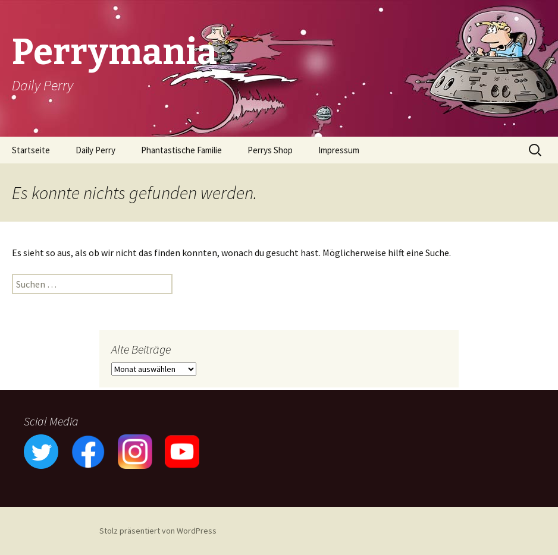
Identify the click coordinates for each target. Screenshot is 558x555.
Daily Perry (95, 150)
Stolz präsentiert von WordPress (158, 530)
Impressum (338, 150)
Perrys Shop (270, 150)
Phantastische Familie (181, 150)
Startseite (31, 150)
